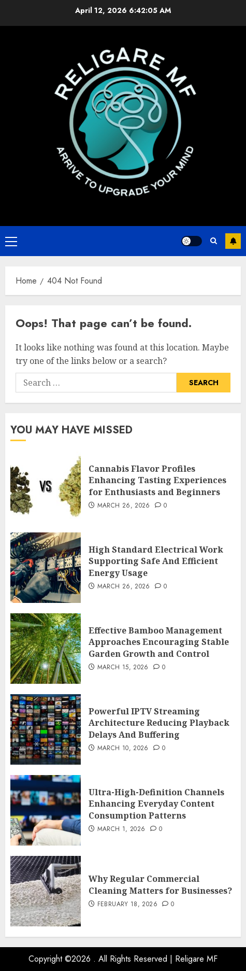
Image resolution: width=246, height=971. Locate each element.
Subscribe (233, 241)
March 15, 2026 (123, 668)
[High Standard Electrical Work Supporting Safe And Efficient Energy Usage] (45, 567)
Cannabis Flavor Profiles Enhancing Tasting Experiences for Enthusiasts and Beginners (157, 480)
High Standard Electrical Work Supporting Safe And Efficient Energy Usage (156, 561)
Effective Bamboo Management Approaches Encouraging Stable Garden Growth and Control (159, 642)
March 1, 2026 (121, 829)
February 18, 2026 (127, 904)
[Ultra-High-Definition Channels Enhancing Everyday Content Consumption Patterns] (45, 810)
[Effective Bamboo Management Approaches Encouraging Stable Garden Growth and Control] (45, 648)
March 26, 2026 (123, 506)
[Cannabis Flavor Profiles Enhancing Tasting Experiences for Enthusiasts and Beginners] (45, 487)
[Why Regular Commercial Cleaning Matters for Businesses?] (45, 891)
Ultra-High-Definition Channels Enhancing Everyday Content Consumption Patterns (156, 803)
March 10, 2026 (123, 748)
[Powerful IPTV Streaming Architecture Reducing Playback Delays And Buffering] (45, 729)
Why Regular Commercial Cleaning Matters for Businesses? (160, 884)
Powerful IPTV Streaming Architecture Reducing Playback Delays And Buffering (159, 723)
